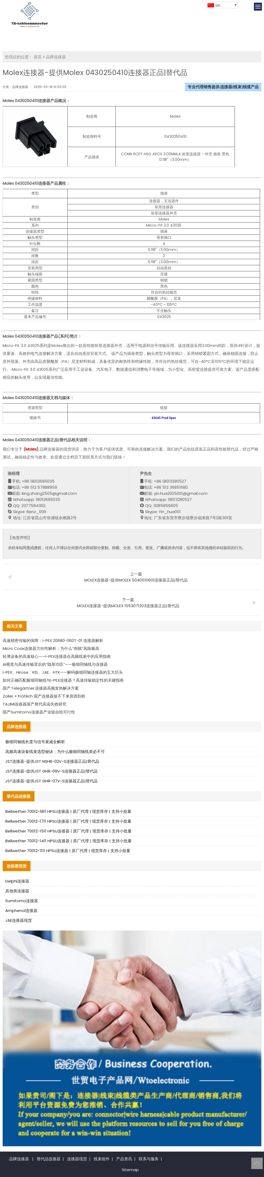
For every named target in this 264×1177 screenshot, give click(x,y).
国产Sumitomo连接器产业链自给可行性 (39, 712)
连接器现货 (77, 1159)
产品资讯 (124, 1159)
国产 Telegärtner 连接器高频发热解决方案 (41, 688)
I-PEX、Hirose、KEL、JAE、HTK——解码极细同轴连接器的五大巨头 (63, 672)
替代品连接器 (48, 1159)
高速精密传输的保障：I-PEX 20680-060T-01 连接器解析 (53, 640)
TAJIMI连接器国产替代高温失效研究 (34, 704)
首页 (38, 57)
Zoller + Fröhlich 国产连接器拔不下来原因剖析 (44, 696)
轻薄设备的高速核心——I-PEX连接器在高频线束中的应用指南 (57, 656)
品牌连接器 (56, 57)
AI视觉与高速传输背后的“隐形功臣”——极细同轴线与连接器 (55, 664)
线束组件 (102, 1159)
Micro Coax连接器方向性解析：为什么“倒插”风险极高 (51, 648)
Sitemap (130, 1169)
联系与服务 (149, 1159)
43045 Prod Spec (164, 418)
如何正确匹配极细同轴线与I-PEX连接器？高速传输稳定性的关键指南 (63, 680)
